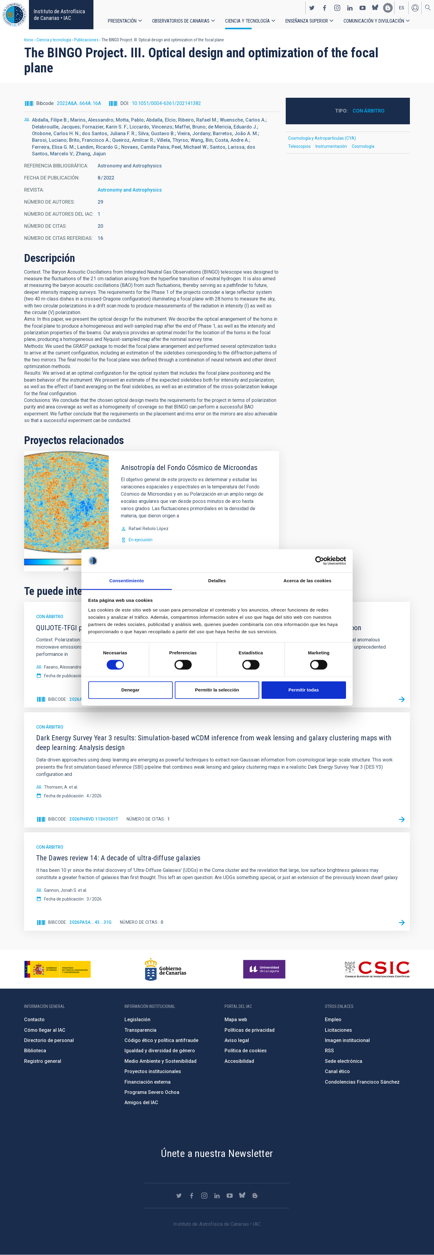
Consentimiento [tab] (126, 580)
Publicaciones (86, 39)
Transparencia (140, 1030)
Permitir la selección (217, 689)
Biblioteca (35, 1050)
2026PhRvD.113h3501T (93, 819)
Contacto (34, 1019)
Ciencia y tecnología (247, 21)
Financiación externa (147, 1082)
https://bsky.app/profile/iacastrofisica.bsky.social (375, 8)
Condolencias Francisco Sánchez (362, 1082)
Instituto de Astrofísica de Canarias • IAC (59, 14)
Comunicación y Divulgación (374, 21)
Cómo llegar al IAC (44, 1030)
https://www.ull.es (265, 969)
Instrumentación (331, 146)
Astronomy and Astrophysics (130, 190)
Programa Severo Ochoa (151, 1092)
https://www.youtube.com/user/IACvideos (362, 8)
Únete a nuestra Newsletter (217, 1153)
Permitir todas (303, 689)
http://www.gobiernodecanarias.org (165, 969)
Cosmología (363, 146)
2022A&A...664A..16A (79, 103)
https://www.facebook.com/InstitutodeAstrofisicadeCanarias (324, 8)
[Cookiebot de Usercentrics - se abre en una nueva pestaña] (319, 560)
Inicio (28, 39)
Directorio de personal (49, 1040)
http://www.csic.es (377, 969)
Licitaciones (338, 1030)
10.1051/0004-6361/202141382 (166, 103)
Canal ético (337, 1071)
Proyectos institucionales (152, 1071)
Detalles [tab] (217, 580)
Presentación (122, 21)
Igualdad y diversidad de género (159, 1050)
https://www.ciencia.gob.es (57, 969)
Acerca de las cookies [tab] (308, 580)
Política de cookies (246, 1050)
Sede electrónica (343, 1061)
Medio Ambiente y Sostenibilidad (160, 1061)
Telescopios (299, 146)
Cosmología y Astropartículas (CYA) (322, 138)
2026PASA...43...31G (90, 922)
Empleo (333, 1019)
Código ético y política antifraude (161, 1040)
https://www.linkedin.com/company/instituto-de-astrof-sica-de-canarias (350, 8)
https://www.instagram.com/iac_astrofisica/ (337, 8)
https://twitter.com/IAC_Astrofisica (312, 8)
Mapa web (236, 1019)
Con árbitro (369, 111)
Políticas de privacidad (250, 1030)
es (401, 7)
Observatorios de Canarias (180, 21)
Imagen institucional (347, 1040)
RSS (329, 1050)
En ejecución (141, 539)
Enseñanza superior (306, 21)
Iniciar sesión (415, 8)
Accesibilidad (239, 1061)
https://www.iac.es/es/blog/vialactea (388, 8)
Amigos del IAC (141, 1102)
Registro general (42, 1061)
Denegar (130, 689)
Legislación (137, 1019)
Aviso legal (237, 1040)
